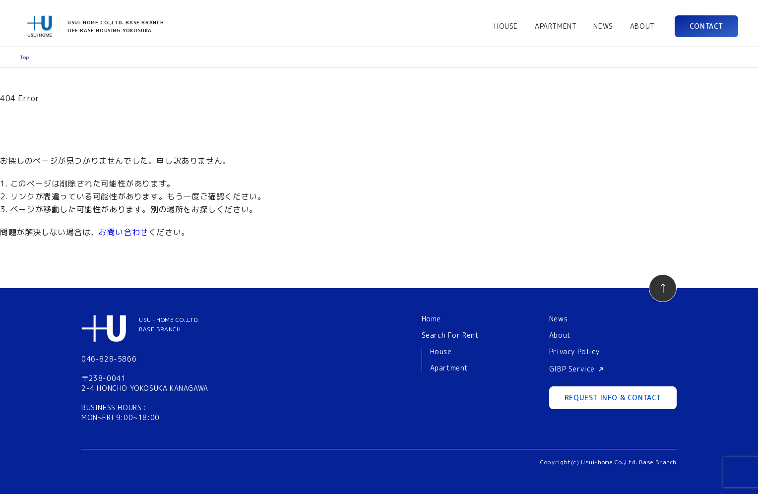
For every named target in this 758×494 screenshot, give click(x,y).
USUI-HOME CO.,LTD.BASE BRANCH (169, 324)
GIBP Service (572, 368)
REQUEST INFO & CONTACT (613, 397)
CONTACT (706, 26)
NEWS (603, 26)
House (441, 352)
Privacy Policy (574, 351)
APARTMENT (555, 26)
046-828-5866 (108, 359)
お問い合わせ (123, 232)
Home (431, 318)
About (560, 335)
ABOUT (642, 26)
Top (24, 57)
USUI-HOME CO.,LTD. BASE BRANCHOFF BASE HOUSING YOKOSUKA (115, 26)
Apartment (449, 368)
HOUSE (506, 26)
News (558, 318)
